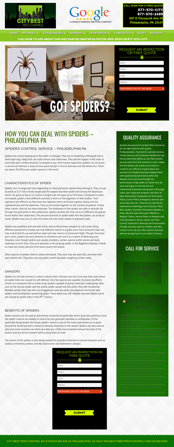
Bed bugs (30, 33)
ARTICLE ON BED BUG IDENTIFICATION (140, 323)
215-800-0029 (112, 39)
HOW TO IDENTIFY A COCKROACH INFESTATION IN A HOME (138, 332)
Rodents (77, 33)
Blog (141, 33)
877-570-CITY (150, 9)
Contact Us (124, 33)
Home (14, 33)
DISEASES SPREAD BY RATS (135, 386)
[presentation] (142, 100)
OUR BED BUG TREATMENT (134, 315)
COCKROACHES (54, 33)
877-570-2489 (150, 14)
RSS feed (156, 33)
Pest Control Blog (144, 304)
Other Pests (99, 33)
